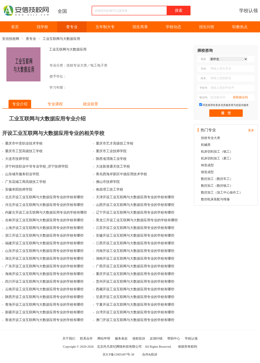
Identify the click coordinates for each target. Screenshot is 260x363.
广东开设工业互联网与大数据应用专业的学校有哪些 (44, 266)
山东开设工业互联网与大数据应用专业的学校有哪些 (44, 251)
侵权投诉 (138, 338)
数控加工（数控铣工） (217, 185)
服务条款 (121, 338)
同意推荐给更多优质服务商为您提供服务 (226, 105)
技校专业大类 (210, 138)
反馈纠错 (156, 338)
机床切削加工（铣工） (217, 151)
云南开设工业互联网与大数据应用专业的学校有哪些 (44, 289)
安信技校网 (10, 38)
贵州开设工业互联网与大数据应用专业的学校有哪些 (135, 281)
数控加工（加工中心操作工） (222, 192)
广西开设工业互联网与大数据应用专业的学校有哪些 (135, 266)
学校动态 (173, 27)
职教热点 (240, 27)
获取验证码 (240, 97)
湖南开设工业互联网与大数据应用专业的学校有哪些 (135, 258)
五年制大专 (105, 27)
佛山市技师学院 (108, 182)
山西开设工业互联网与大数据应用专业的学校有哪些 (135, 205)
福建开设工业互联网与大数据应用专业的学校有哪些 (44, 243)
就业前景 (90, 104)
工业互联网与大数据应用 (61, 38)
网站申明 (103, 338)
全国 (62, 11)
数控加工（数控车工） (217, 179)
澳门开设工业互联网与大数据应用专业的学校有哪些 (135, 320)
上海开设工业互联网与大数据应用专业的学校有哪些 (44, 228)
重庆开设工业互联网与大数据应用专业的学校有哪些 (135, 274)
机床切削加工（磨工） (217, 158)
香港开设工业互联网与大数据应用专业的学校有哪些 (44, 320)
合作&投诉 (149, 354)
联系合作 (86, 338)
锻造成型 (207, 172)
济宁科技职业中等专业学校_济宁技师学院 (36, 166)
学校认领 (248, 10)
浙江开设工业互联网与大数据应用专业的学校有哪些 (44, 235)
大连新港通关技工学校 (113, 166)
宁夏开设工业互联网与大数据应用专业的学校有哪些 (135, 304)
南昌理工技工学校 (109, 189)
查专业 (72, 27)
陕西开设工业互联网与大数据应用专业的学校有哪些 (44, 297)
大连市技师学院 (17, 159)
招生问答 (206, 27)
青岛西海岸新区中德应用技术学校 (121, 174)
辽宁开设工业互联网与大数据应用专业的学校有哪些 (135, 212)
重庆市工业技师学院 (111, 151)
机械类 (206, 144)
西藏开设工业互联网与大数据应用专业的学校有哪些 (135, 289)
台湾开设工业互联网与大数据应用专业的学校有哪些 (135, 312)
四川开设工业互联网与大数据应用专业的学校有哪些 (44, 281)
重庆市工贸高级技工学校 (24, 151)
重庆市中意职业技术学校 (24, 143)
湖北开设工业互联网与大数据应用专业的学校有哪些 (44, 258)
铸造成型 (207, 165)
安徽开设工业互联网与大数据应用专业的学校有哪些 (135, 235)
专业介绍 (19, 104)
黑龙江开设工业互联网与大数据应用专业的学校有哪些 (137, 220)
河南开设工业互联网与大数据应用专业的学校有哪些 (135, 251)
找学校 (42, 27)
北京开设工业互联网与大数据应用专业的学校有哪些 (44, 197)
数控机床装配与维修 (215, 199)
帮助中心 (173, 338)
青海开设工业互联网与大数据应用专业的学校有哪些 (44, 304)
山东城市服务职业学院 (22, 174)
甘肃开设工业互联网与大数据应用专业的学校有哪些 (135, 297)
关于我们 (68, 338)
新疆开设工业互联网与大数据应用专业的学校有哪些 (44, 312)
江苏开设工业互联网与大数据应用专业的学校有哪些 (135, 228)
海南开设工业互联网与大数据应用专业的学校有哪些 (44, 274)
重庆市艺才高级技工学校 (114, 143)
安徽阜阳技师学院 (18, 189)
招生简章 (140, 27)
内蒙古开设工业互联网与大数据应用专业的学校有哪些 (46, 212)
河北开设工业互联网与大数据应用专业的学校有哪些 (44, 205)
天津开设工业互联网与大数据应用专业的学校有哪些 (135, 197)
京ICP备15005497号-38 (118, 354)
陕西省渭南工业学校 (111, 159)
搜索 (178, 10)
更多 (251, 130)
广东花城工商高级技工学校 (25, 182)
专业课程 (55, 104)
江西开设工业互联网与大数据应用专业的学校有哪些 (135, 243)
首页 (15, 27)
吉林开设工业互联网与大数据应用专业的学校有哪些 (44, 220)
